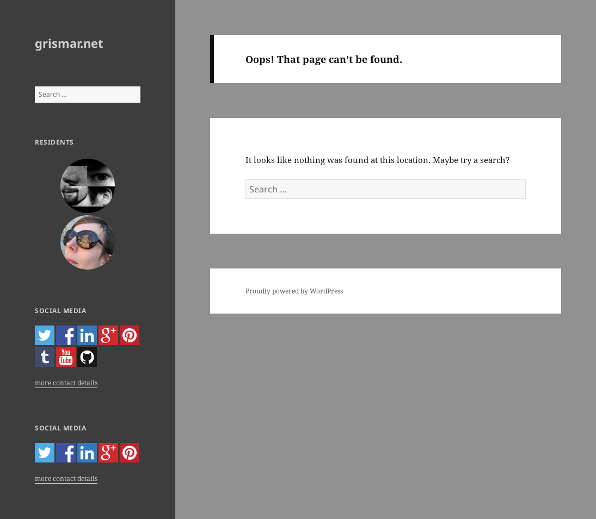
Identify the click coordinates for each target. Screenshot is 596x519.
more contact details (66, 382)
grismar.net (69, 43)
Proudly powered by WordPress (294, 291)
